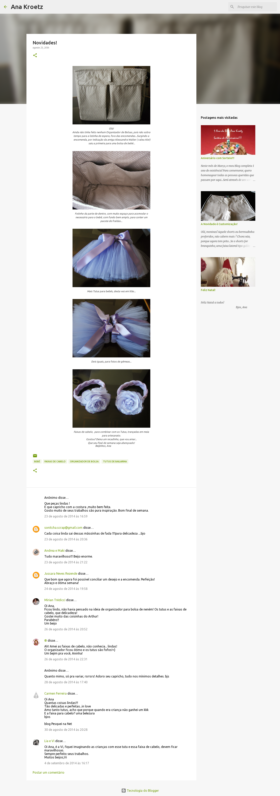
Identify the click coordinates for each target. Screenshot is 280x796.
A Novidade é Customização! (219, 224)
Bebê (37, 461)
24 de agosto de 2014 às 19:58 (66, 588)
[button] (35, 55)
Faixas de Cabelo (55, 461)
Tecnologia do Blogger (140, 790)
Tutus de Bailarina (115, 461)
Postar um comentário (48, 772)
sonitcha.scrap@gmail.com (63, 527)
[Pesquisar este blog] (256, 6)
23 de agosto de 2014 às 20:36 (66, 539)
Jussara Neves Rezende (60, 573)
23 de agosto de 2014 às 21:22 (66, 562)
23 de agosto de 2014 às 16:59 (66, 516)
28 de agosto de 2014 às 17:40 (66, 682)
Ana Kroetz (27, 6)
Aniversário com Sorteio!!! (217, 158)
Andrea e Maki (54, 550)
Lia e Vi (49, 741)
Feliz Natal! (208, 290)
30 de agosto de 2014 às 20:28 (66, 729)
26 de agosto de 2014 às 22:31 (66, 659)
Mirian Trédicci (54, 600)
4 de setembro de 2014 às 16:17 (66, 763)
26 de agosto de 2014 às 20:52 (66, 629)
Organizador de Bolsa (84, 461)
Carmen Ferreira (55, 693)
